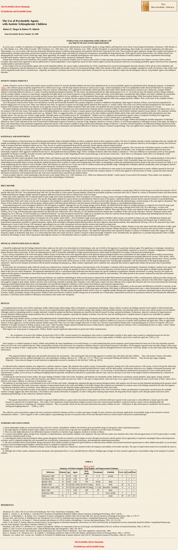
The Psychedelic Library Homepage (15, 7)
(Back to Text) (89, 466)
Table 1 (3, 88)
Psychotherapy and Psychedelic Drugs (16, 11)
